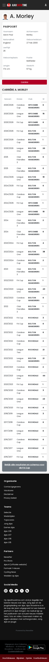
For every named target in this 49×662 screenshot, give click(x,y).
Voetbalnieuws (40, 658)
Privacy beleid (10, 498)
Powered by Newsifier (24, 630)
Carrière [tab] (24, 82)
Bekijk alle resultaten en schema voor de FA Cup (24, 466)
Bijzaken (20, 658)
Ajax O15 (7, 542)
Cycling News (10, 572)
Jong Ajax (8, 523)
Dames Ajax (9, 527)
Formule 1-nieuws (12, 568)
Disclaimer (8, 494)
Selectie (7, 512)
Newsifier (8, 557)
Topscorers (9, 520)
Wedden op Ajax (11, 575)
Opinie (29, 658)
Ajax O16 (7, 538)
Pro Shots (8, 560)
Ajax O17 (7, 535)
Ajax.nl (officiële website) (15, 564)
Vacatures (8, 490)
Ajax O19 (7, 531)
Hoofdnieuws (8, 658)
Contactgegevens (12, 486)
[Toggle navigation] (4, 5)
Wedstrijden (9, 516)
